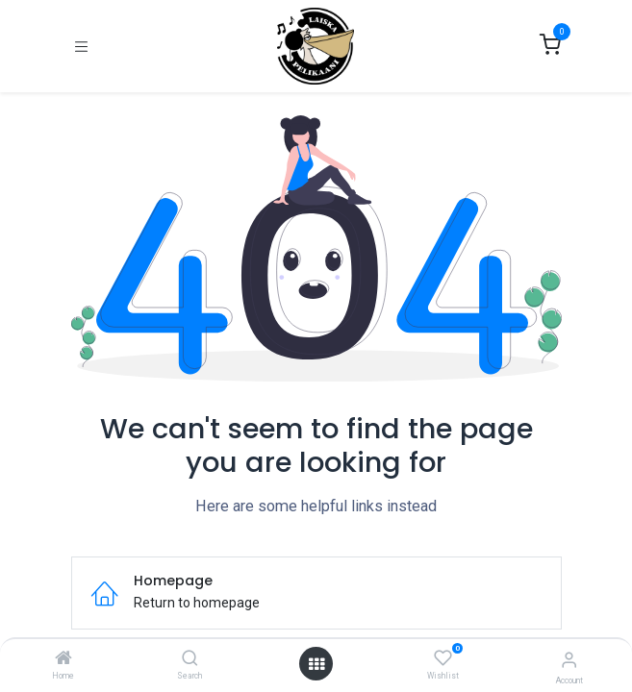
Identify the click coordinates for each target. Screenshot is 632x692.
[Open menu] (316, 664)
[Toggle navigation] (81, 47)
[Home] (63, 659)
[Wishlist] (443, 658)
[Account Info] (569, 660)
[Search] (190, 659)
